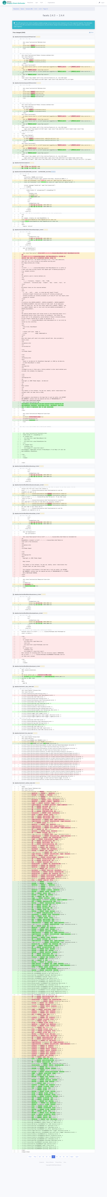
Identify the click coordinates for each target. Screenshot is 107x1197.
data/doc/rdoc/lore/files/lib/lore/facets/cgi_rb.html (27, 476)
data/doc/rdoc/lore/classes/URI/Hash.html (25, 36)
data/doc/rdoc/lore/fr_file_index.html (24, 749)
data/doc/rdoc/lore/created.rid (22, 165)
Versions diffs (29, 9)
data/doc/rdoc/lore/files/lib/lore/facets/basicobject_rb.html (29, 233)
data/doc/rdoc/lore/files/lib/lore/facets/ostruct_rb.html (28, 607)
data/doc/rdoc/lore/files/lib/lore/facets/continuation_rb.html (29, 495)
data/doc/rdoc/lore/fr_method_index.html (25, 800)
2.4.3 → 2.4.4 (38, 9)
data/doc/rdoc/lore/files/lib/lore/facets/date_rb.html (27, 524)
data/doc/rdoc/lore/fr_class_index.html (24, 702)
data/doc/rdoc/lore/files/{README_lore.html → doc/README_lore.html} (33, 174)
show (92, 32)
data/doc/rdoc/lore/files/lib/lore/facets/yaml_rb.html (27, 681)
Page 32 (45, 9)
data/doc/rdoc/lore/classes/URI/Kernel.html (25, 84)
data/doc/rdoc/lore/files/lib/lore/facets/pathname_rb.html (29, 626)
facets (22, 9)
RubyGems (16, 9)
